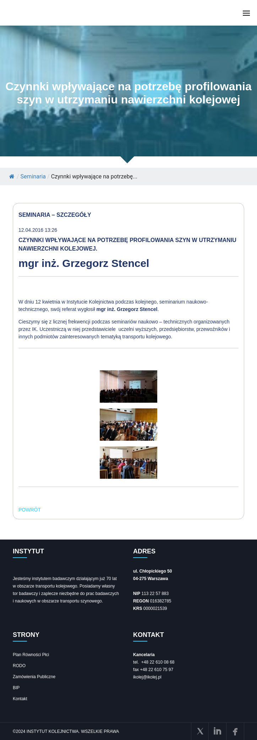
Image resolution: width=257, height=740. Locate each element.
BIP (16, 687)
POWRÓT (29, 510)
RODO (19, 665)
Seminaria (33, 176)
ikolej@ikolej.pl (147, 677)
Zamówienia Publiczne (34, 676)
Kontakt (20, 698)
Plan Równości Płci (31, 654)
